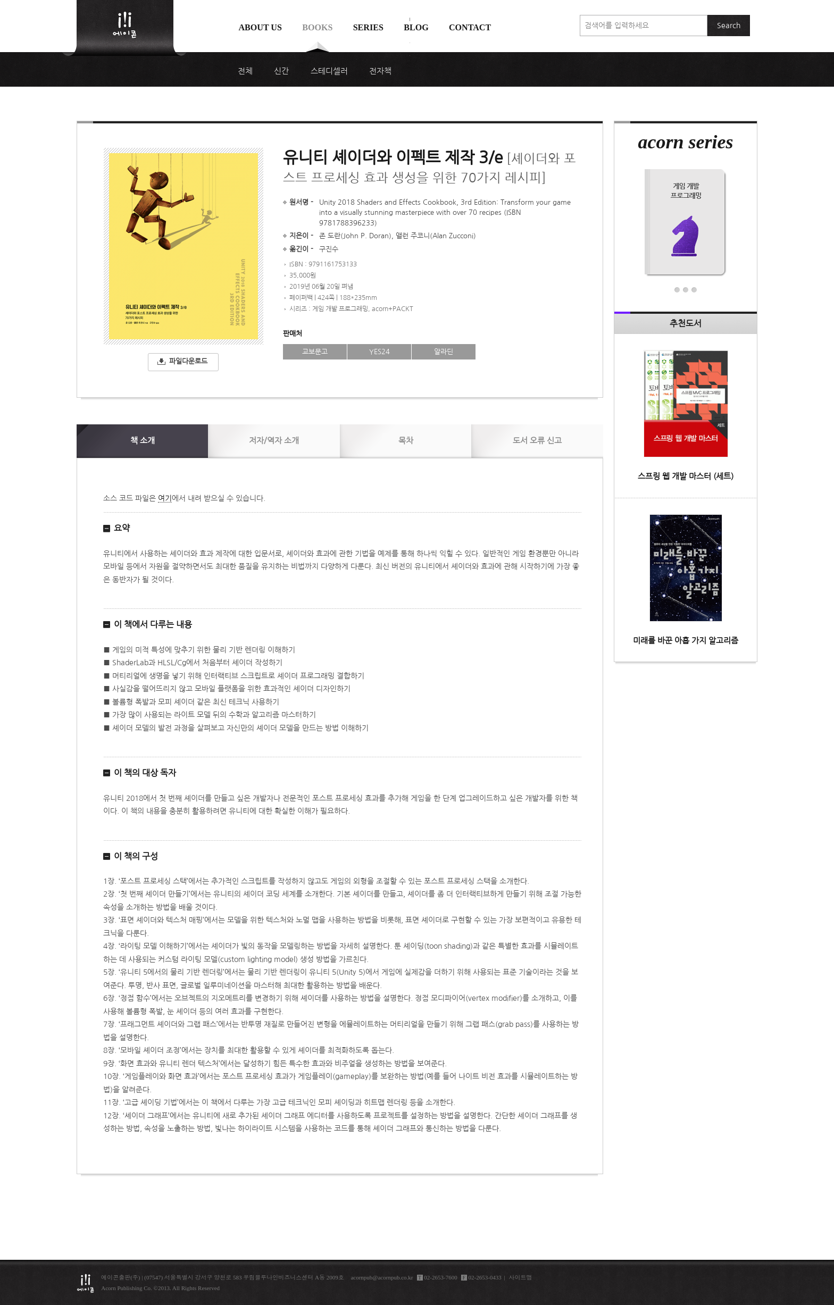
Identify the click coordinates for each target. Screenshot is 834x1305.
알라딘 (443, 351)
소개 (142, 441)
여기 (165, 498)
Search (728, 25)
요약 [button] (122, 528)
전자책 (380, 71)
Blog (416, 27)
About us (260, 27)
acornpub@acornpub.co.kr (382, 1277)
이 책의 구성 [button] (136, 856)
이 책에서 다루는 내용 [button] (153, 624)
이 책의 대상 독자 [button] (145, 772)
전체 (245, 71)
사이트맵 (520, 1277)
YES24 (379, 351)
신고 (537, 441)
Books (317, 27)
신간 (281, 71)
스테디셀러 (329, 71)
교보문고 (315, 351)
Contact (470, 27)
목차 (405, 441)
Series (368, 27)
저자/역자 (274, 441)
